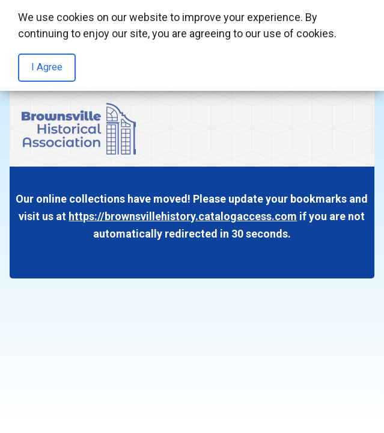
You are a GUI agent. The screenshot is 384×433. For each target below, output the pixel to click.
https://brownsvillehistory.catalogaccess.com (183, 216)
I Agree (46, 67)
